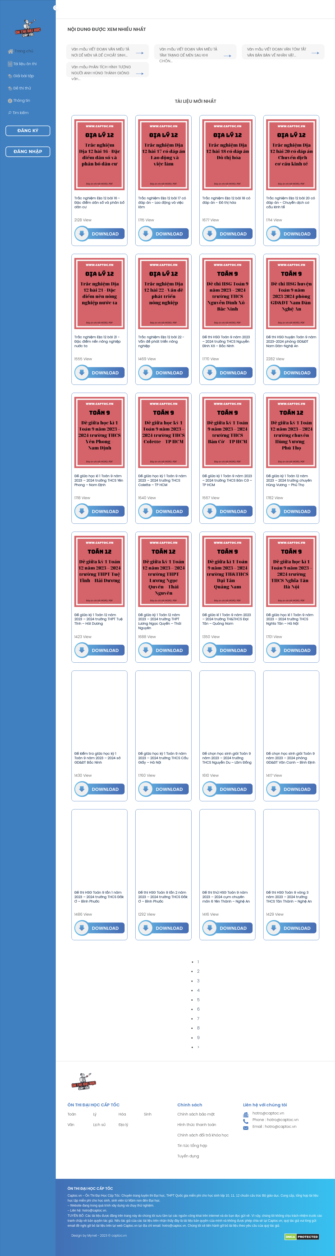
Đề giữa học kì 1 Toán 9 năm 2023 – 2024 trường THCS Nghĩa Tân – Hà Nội (289, 619)
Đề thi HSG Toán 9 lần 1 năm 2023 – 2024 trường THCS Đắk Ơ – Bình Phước (99, 897)
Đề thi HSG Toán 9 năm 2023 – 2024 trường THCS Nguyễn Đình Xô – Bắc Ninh (226, 342)
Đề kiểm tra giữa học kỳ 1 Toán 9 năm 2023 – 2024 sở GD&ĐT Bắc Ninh (97, 758)
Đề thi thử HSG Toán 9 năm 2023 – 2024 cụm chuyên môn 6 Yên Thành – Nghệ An (226, 897)
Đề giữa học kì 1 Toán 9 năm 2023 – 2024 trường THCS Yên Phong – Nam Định (98, 481)
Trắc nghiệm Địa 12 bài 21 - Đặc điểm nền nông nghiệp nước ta (97, 342)
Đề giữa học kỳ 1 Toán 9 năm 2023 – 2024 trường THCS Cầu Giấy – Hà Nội (163, 758)
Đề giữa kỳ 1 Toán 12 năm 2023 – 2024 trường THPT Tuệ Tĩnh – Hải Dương (98, 619)
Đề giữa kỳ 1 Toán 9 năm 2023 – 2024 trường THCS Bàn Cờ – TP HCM (227, 481)
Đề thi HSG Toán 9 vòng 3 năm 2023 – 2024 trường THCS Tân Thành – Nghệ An (289, 897)
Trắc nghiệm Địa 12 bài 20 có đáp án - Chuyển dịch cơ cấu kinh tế (290, 203)
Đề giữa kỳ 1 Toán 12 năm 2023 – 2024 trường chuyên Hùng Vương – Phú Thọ (289, 481)
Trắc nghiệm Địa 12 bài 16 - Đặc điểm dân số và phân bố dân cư (99, 203)
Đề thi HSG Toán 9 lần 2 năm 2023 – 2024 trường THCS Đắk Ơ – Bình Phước (162, 897)
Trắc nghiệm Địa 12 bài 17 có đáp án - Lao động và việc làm (162, 203)
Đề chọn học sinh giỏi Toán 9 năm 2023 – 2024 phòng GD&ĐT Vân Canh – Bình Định (290, 758)
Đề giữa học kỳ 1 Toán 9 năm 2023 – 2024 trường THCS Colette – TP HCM (162, 481)
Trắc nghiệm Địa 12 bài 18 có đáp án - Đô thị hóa (226, 201)
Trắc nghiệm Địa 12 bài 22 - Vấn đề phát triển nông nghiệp (161, 342)
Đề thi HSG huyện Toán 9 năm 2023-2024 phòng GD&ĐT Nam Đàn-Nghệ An (291, 342)
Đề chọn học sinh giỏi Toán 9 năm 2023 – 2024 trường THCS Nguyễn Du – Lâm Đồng (227, 758)
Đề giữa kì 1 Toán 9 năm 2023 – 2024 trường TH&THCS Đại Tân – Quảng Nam (226, 619)
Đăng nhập (28, 151)
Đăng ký (27, 130)
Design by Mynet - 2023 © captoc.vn (99, 1235)
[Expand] (55, 7)
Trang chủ (20, 51)
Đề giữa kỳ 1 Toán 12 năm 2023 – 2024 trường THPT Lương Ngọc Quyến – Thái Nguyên (159, 621)
